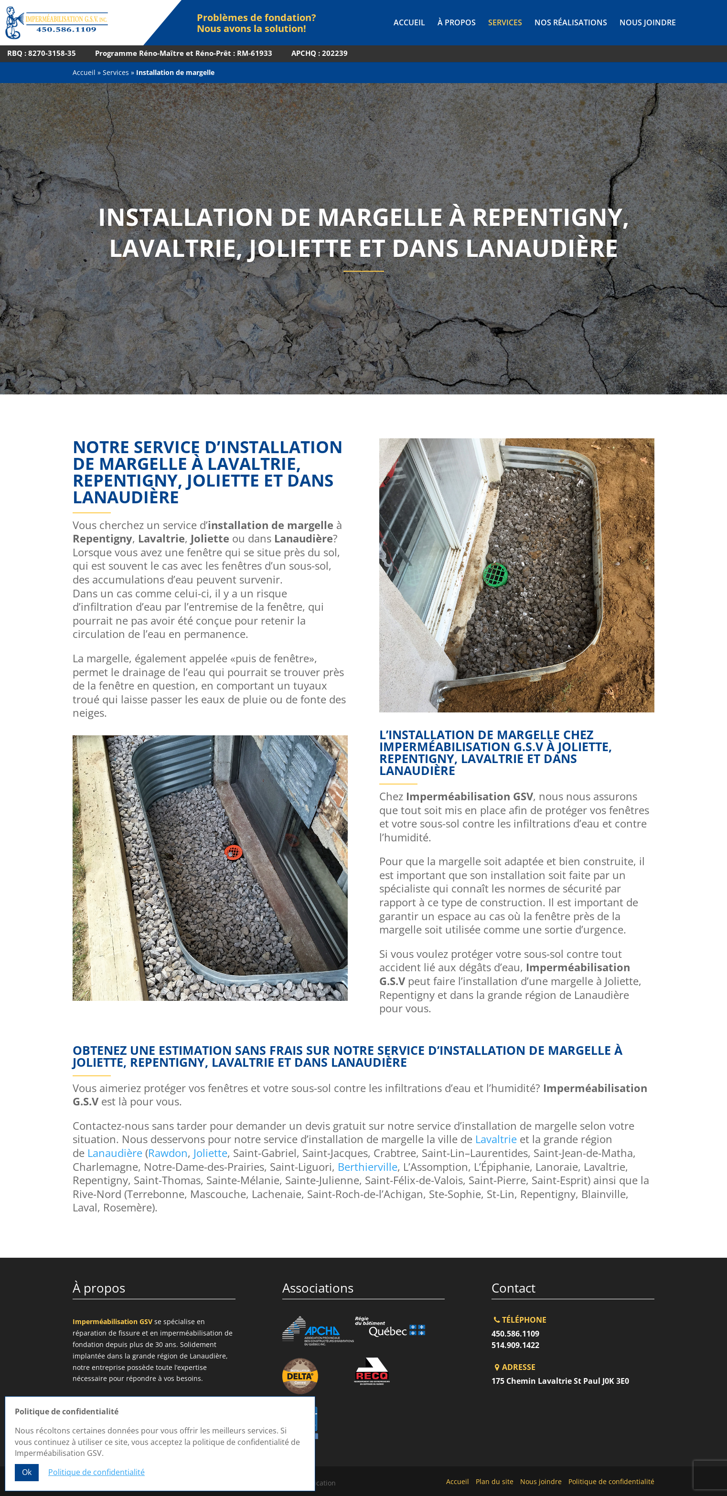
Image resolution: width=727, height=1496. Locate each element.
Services (505, 23)
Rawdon (168, 1153)
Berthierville (367, 1166)
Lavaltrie (496, 1139)
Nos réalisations (571, 23)
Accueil (409, 23)
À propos (457, 23)
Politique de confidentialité (611, 1481)
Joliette (210, 1153)
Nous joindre (648, 23)
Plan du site (494, 1481)
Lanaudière (114, 1153)
